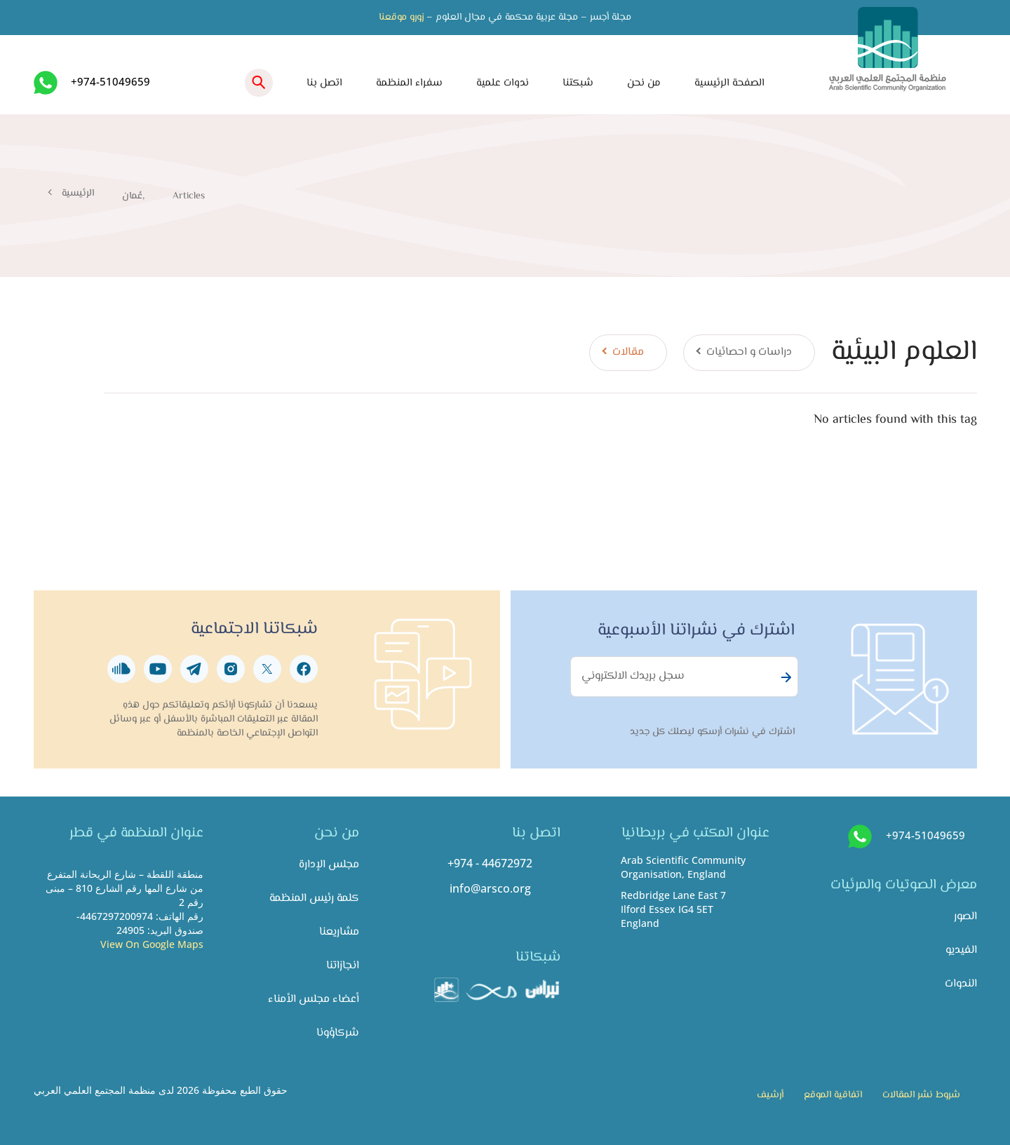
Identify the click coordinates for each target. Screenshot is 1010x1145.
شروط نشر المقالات (921, 1095)
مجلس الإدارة (329, 865)
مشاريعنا (339, 932)
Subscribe (784, 677)
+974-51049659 (110, 81)
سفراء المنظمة (409, 83)
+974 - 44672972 (489, 863)
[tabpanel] (540, 419)
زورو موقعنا (401, 17)
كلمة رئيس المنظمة (314, 898)
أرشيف (770, 1095)
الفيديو (961, 950)
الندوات (961, 984)
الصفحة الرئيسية (729, 83)
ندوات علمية (502, 83)
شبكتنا (578, 83)
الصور (965, 917)
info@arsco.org (490, 888)
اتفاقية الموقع (833, 1095)
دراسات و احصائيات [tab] (749, 352)
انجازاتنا (342, 966)
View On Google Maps (151, 944)
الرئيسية (78, 193)
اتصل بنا (324, 83)
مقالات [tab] (628, 352)
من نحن (644, 83)
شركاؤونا (337, 1033)
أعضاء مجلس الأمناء (313, 999)
